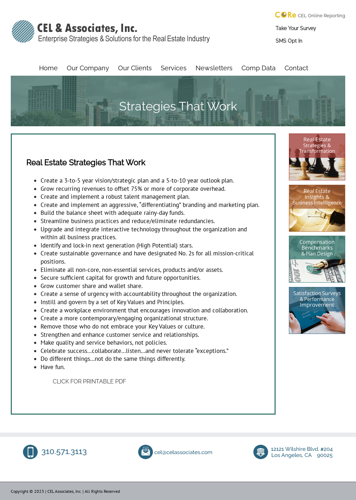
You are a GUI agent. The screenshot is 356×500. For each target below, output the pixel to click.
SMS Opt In (289, 41)
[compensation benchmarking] (317, 238)
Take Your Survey (296, 28)
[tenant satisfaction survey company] (317, 289)
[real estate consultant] (317, 136)
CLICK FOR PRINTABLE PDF (89, 381)
